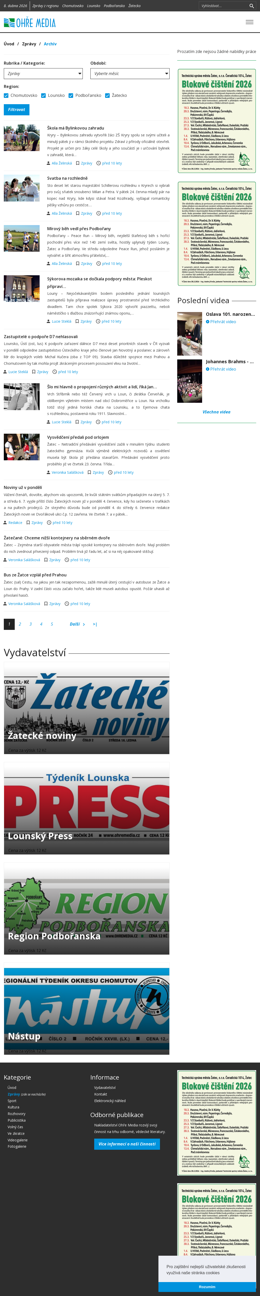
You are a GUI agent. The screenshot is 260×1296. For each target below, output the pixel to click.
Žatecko (134, 5)
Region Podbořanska (54, 936)
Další (77, 624)
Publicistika (17, 1120)
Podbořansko (114, 5)
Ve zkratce (16, 1133)
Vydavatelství (105, 1087)
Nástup (24, 1036)
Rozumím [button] (207, 1287)
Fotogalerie (17, 1146)
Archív (50, 44)
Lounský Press (40, 836)
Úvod (9, 44)
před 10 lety (112, 163)
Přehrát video (221, 321)
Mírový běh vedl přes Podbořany (79, 228)
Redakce (15, 522)
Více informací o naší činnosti (127, 1144)
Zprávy (29, 44)
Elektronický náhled (110, 1100)
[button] (221, 1273)
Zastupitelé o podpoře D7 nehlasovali (41, 336)
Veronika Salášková (68, 472)
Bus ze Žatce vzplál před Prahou (35, 575)
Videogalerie (18, 1140)
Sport (12, 1100)
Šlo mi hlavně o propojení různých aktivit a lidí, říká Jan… (102, 387)
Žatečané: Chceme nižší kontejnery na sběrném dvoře (57, 538)
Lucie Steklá (62, 321)
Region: (11, 86)
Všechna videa (217, 412)
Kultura (13, 1107)
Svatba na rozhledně (67, 178)
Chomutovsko (73, 5)
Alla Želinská (62, 163)
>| (95, 624)
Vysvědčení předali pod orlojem (78, 437)
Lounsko (93, 5)
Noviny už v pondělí (23, 487)
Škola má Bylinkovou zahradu (75, 128)
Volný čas (15, 1126)
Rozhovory (16, 1113)
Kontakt (100, 1094)
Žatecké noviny (42, 735)
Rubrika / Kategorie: (24, 63)
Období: (98, 63)
